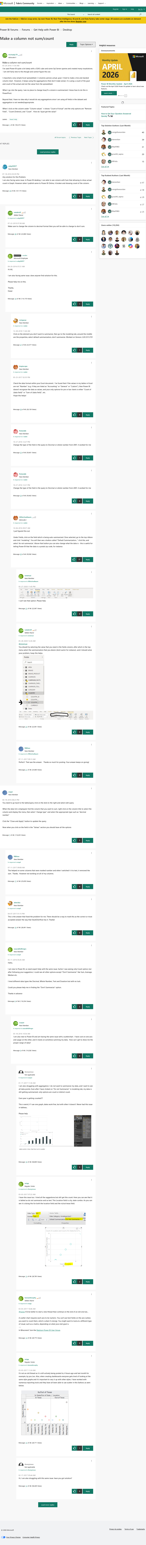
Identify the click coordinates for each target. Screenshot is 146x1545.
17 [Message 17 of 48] (15, 881)
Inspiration (50, 3)
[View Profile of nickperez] (22, 320)
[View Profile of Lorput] (21, 1022)
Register (116, 9)
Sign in (124, 9)
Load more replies (47, 1505)
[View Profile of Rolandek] (22, 430)
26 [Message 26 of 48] (21, 409)
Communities (70, 3)
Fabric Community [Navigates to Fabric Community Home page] (25, 3)
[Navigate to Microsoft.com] (6, 3)
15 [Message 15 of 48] (26, 1443)
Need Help (13, 119)
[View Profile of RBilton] (27, 748)
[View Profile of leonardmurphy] (30, 1297)
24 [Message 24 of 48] (21, 496)
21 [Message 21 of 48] (26, 770)
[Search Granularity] (76, 14)
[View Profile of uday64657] (12, 166)
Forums (39, 3)
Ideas (60, 3)
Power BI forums (9, 29)
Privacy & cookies (115, 1529)
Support (101, 3)
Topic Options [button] (85, 44)
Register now (81, 21)
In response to (16, 218)
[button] (71, 44)
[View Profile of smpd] (10, 792)
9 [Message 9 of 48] (20, 1050)
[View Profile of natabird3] (17, 212)
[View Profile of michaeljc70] (13, 54)
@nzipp (22, 1312)
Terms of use (129, 1529)
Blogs (81, 3)
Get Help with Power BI (46, 29)
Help (132, 9)
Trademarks (141, 1529)
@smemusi (23, 644)
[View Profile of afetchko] (17, 902)
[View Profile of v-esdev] (24, 255)
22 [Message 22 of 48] (26, 608)
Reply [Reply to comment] (88, 196)
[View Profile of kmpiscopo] (23, 366)
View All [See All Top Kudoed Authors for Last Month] (105, 216)
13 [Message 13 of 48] (26, 1276)
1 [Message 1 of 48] (9, 125)
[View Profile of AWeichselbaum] (25, 517)
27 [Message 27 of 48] (21, 345)
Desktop (67, 29)
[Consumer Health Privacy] (31, 1537)
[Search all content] (115, 14)
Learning (91, 3)
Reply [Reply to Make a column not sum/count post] (88, 125)
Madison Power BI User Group (48, 1330)
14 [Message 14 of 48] (26, 1338)
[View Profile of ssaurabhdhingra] (20, 949)
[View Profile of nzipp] (27, 1183)
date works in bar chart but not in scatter (32, 1149)
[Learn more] (109, 93)
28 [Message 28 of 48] (15, 234)
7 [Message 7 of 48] (9, 835)
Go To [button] (140, 9)
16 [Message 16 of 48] (15, 927)
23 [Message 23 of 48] (26, 727)
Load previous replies (47, 152)
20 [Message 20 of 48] (21, 554)
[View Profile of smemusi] (28, 575)
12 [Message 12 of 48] (26, 1486)
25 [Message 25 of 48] (21, 452)
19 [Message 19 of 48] (15, 299)
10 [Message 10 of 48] (26, 1162)
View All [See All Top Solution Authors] (105, 166)
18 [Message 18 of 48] (10, 191)
